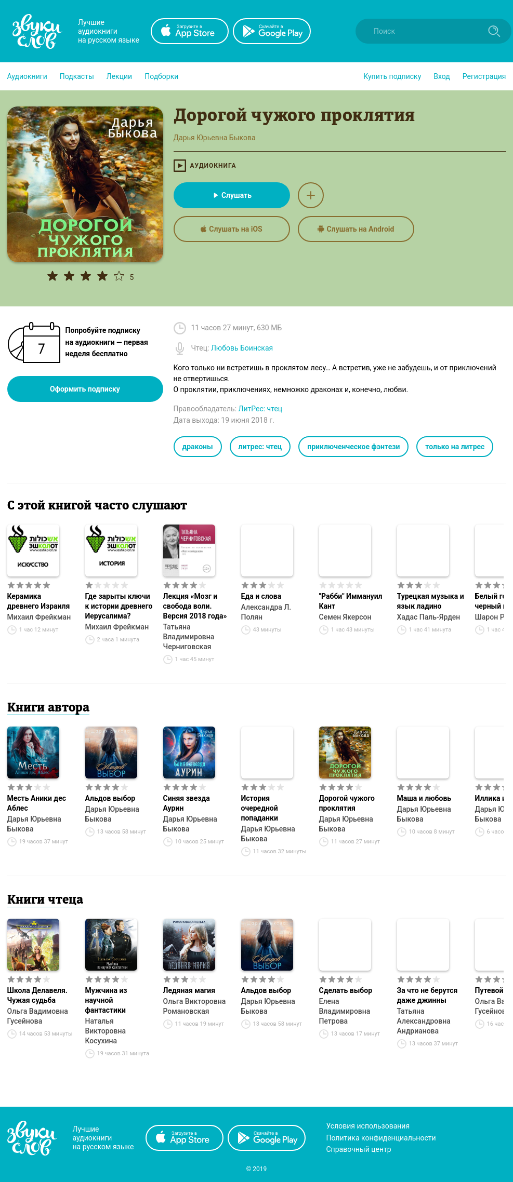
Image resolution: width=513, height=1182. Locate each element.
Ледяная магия (189, 990)
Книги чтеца (45, 900)
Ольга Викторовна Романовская (194, 1006)
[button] (27, 76)
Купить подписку (392, 76)
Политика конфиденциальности (381, 1138)
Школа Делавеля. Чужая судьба (37, 995)
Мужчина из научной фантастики (106, 1000)
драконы (197, 446)
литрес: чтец (260, 446)
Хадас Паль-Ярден (429, 617)
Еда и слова (261, 596)
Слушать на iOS (231, 229)
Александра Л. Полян (266, 612)
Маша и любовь (424, 798)
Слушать (232, 195)
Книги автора (48, 708)
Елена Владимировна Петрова (345, 1011)
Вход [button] (441, 76)
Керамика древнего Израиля (38, 601)
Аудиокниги (27, 76)
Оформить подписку (85, 389)
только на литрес (454, 446)
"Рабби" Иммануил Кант (351, 601)
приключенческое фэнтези (353, 446)
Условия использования (368, 1126)
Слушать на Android (356, 229)
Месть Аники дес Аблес (37, 803)
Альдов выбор (110, 798)
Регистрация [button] (484, 76)
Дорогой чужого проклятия (347, 803)
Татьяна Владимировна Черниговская (189, 637)
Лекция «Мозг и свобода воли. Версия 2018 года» (195, 606)
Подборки (161, 76)
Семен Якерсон (345, 617)
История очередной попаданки (259, 808)
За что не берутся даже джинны (427, 995)
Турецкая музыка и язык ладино (430, 601)
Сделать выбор (346, 990)
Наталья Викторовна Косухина (105, 1031)
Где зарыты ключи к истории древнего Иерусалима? (119, 606)
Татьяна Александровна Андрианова (424, 1021)
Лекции (119, 76)
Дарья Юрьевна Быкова (34, 824)
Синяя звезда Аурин (186, 803)
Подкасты (77, 76)
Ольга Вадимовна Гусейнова (37, 1016)
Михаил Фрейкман (39, 617)
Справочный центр (358, 1149)
